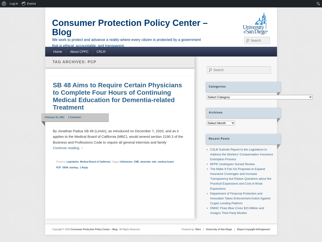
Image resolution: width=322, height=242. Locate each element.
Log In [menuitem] (14, 3)
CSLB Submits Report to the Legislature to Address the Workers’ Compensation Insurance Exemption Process (241, 154)
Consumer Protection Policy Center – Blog (130, 27)
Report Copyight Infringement (253, 229)
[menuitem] (4, 3)
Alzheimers (126, 161)
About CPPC (79, 51)
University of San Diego (219, 229)
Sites (198, 229)
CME (136, 161)
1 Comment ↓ (75, 117)
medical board (166, 161)
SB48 (65, 167)
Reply (84, 167)
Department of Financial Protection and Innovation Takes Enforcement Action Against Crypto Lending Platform (240, 198)
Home (57, 51)
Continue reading (68, 148)
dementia (145, 161)
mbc (154, 161)
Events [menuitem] (29, 3)
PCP (58, 167)
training (73, 167)
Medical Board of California (95, 161)
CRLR (101, 51)
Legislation (73, 161)
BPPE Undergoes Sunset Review (232, 164)
